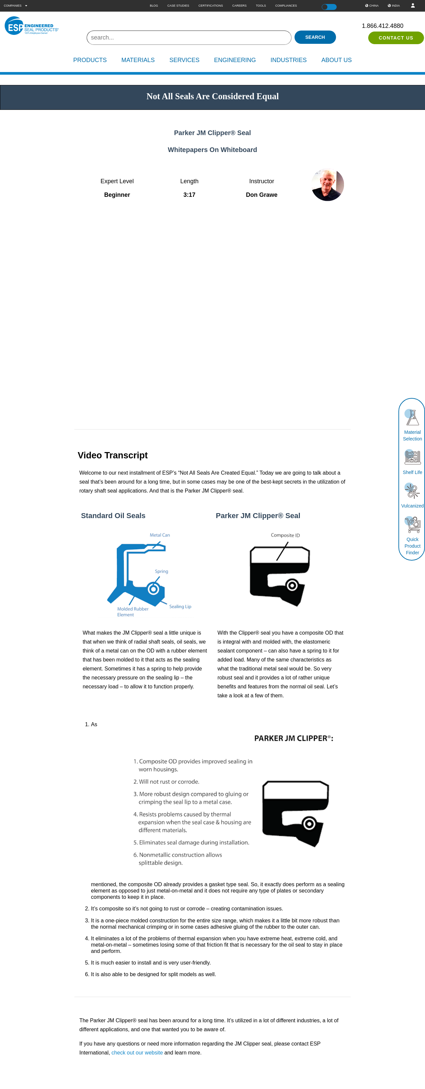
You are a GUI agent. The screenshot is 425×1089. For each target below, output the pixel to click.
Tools (261, 5)
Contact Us (396, 37)
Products (90, 60)
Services (184, 60)
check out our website (137, 1052)
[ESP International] (42, 25)
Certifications (211, 5)
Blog (154, 5)
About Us (336, 60)
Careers (239, 5)
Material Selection (413, 432)
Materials (138, 60)
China (372, 5)
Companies (16, 5)
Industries (289, 60)
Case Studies (178, 5)
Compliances (286, 5)
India (394, 5)
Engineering (235, 60)
